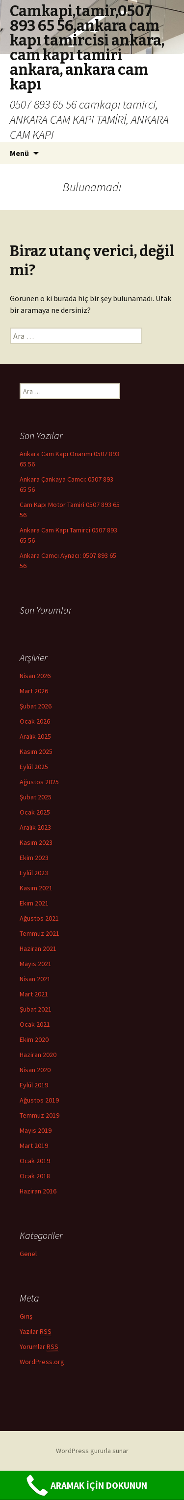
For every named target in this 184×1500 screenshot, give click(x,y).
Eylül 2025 (34, 766)
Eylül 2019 (34, 1085)
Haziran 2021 (38, 948)
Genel (28, 1253)
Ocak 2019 (35, 1160)
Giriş (26, 1316)
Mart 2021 (34, 994)
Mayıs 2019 (36, 1130)
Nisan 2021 (35, 978)
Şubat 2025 (36, 797)
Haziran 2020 (38, 1054)
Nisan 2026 (35, 675)
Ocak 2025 (35, 812)
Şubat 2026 (36, 706)
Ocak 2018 (35, 1175)
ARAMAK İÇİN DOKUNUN (85, 1485)
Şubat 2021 (36, 1009)
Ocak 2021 (35, 1024)
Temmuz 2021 (39, 933)
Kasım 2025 (36, 751)
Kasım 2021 (36, 887)
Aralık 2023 (35, 827)
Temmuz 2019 (39, 1115)
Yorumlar (39, 1346)
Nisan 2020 (35, 1069)
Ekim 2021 (34, 903)
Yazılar (36, 1331)
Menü (19, 153)
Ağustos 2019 (39, 1100)
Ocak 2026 (35, 721)
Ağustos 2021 (39, 918)
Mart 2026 (34, 690)
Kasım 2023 (36, 842)
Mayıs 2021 (36, 963)
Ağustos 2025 (39, 781)
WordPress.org (42, 1361)
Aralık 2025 (35, 736)
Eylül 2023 (34, 872)
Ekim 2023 (34, 857)
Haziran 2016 (38, 1191)
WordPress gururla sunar (92, 1450)
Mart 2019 (34, 1145)
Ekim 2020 (34, 1039)
